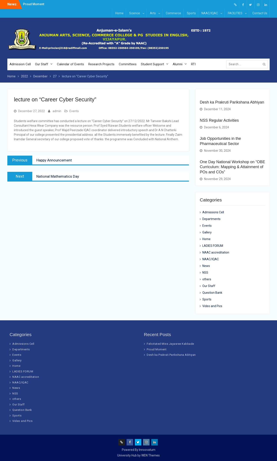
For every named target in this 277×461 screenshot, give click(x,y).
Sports (191, 13)
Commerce (173, 13)
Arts (153, 13)
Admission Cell (20, 64)
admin (57, 111)
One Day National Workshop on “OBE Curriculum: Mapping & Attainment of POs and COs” (232, 167)
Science (134, 13)
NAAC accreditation (215, 252)
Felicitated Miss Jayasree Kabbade (170, 343)
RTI (193, 64)
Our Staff (41, 64)
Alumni (177, 64)
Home (119, 13)
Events (74, 111)
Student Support (152, 64)
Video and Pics (212, 306)
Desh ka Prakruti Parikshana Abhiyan (232, 102)
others (206, 279)
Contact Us (259, 13)
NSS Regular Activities (219, 120)
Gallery (207, 232)
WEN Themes (150, 455)
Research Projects (101, 64)
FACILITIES (235, 13)
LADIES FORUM (212, 245)
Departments (211, 219)
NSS (205, 272)
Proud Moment (33, 4)
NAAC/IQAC (209, 13)
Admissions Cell (213, 212)
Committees (128, 64)
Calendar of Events (70, 64)
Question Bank (212, 292)
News (206, 266)
